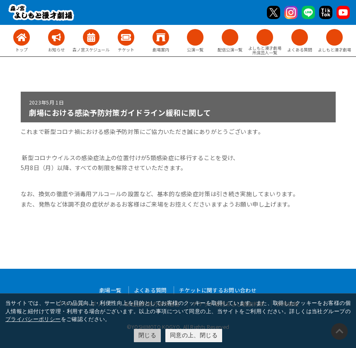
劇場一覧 (110, 290)
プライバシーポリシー (33, 319)
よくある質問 (150, 290)
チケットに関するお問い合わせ (218, 290)
